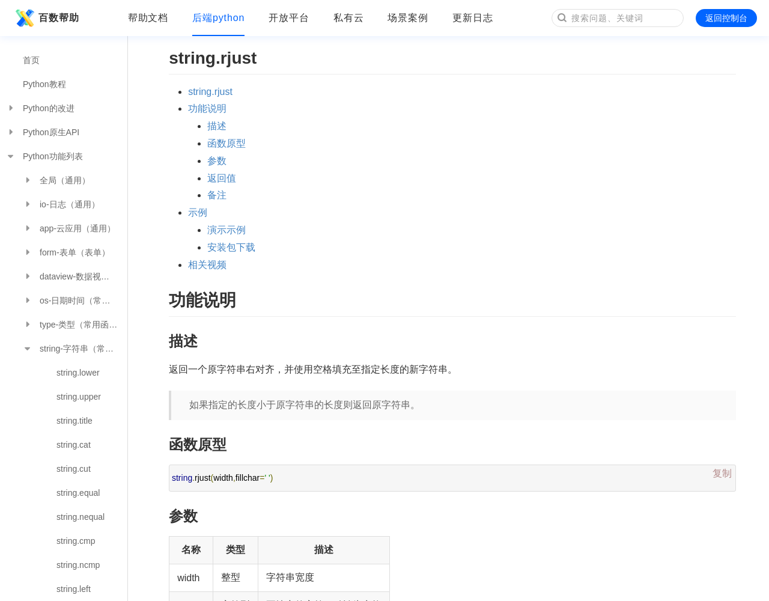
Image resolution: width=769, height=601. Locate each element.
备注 (216, 195)
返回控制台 (726, 18)
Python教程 (44, 84)
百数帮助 (45, 18)
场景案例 (408, 18)
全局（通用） (56, 180)
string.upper (78, 396)
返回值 (221, 178)
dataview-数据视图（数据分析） (75, 276)
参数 (216, 161)
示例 (197, 212)
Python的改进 (40, 108)
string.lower (78, 372)
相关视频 (207, 265)
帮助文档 (148, 18)
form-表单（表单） (66, 252)
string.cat (73, 445)
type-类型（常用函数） (74, 325)
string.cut (73, 469)
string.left (73, 589)
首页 (31, 60)
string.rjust (210, 92)
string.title (74, 421)
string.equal (78, 493)
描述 (216, 126)
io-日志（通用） (61, 204)
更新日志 (472, 18)
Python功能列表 (44, 156)
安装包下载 (231, 247)
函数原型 (226, 143)
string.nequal (80, 517)
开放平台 (289, 18)
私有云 (348, 18)
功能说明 (207, 108)
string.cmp (76, 541)
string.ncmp (78, 565)
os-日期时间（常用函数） (75, 300)
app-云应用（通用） (69, 228)
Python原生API (42, 132)
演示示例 (226, 230)
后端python (218, 18)
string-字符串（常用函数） (75, 349)
